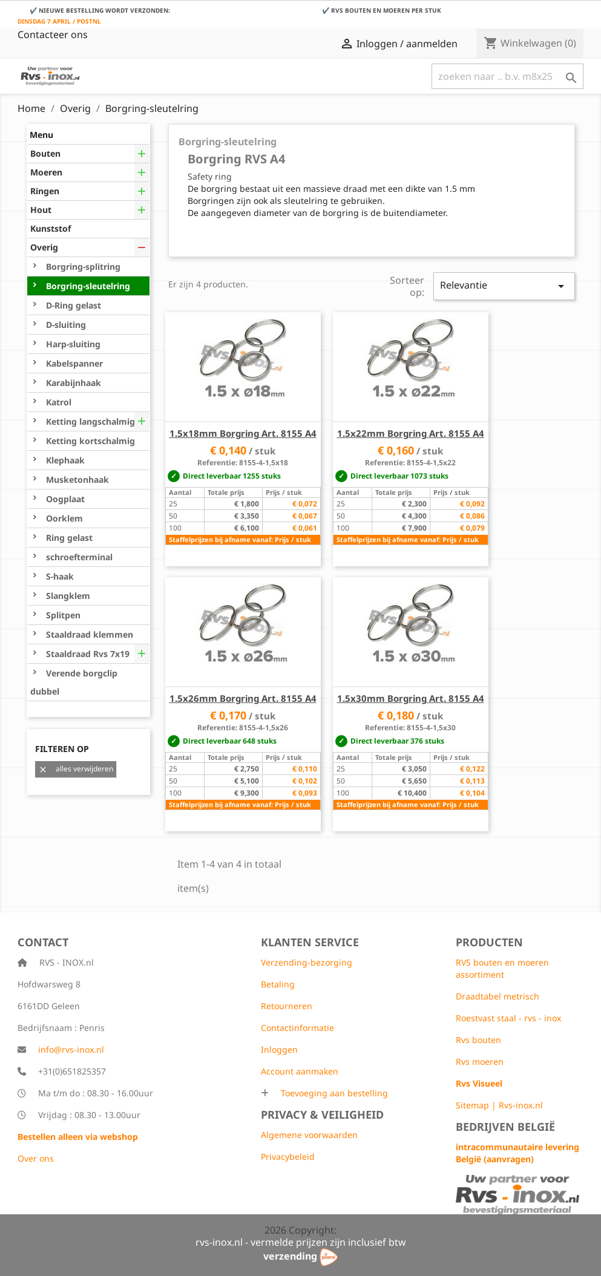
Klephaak (64, 460)
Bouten (45, 153)
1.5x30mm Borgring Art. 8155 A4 (410, 698)
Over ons (36, 1158)
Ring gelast (68, 537)
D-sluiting (65, 324)
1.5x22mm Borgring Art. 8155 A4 (410, 433)
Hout (40, 209)
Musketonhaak (76, 479)
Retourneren (286, 1006)
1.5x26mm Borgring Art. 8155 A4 (243, 698)
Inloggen (279, 1049)
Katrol (57, 402)
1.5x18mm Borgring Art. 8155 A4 (243, 433)
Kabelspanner (73, 363)
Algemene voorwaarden (309, 1134)
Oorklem (63, 518)
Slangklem (67, 595)
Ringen (44, 191)
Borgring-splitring (82, 266)
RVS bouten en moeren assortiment (502, 968)
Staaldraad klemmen (88, 634)
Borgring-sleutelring (87, 286)
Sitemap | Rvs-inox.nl (499, 1105)
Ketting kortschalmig (89, 441)
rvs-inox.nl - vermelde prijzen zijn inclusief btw (300, 1242)
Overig (44, 247)
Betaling (278, 984)
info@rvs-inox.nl (71, 1049)
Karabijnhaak (72, 382)
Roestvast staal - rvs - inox (508, 1018)
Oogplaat (64, 499)
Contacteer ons (53, 34)
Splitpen (62, 615)
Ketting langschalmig (89, 421)
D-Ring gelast (72, 305)
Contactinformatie (297, 1027)
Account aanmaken (299, 1071)
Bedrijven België (505, 1126)
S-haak (59, 576)
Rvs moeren (480, 1061)
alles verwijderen (75, 769)
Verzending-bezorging (306, 962)
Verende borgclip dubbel (73, 682)
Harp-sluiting (72, 344)
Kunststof (50, 228)
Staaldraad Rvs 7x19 (87, 653)
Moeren (46, 172)
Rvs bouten (478, 1039)
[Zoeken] (507, 76)
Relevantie (504, 285)
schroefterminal (78, 557)
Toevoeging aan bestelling (333, 1093)
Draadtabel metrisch (497, 996)
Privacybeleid (288, 1156)
